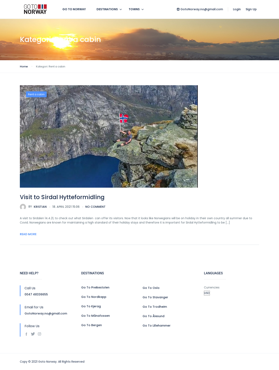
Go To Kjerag (91, 306)
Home (24, 66)
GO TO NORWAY (74, 9)
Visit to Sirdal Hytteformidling (62, 197)
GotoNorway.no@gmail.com (200, 9)
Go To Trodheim (155, 307)
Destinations (107, 9)
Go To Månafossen (95, 316)
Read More (28, 234)
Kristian (33, 207)
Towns (134, 9)
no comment (95, 207)
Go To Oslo (151, 288)
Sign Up (251, 9)
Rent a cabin (36, 94)
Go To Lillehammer (157, 325)
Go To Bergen (91, 325)
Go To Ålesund (153, 316)
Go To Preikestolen (95, 287)
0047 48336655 (36, 294)
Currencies (211, 287)
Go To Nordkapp (93, 297)
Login (237, 9)
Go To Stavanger (155, 297)
